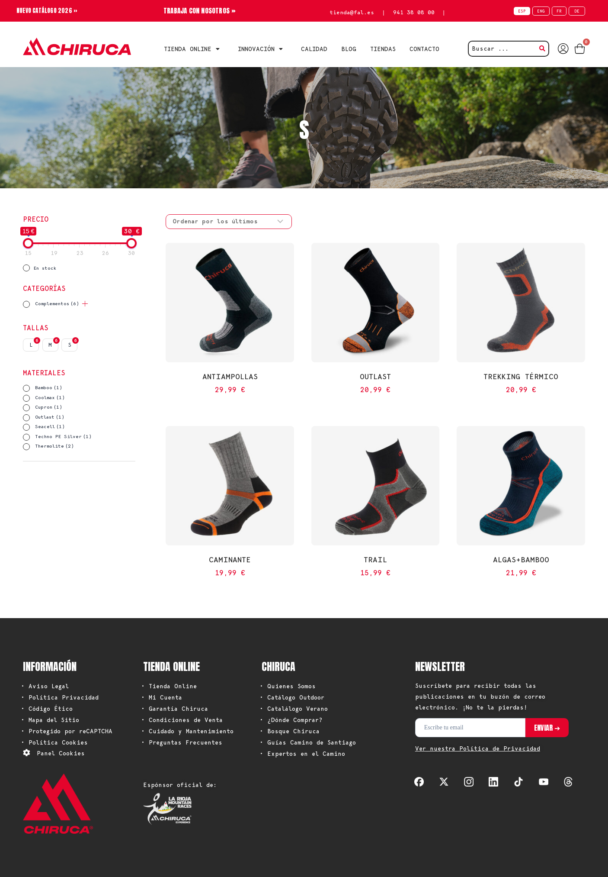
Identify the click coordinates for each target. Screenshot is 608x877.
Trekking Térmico (520, 376)
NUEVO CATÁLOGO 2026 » (49, 10)
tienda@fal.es (352, 12)
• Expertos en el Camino (302, 753)
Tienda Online (194, 49)
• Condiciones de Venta (182, 719)
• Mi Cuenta (161, 697)
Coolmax (50, 397)
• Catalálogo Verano (293, 708)
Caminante (230, 559)
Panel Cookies (61, 753)
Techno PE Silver (63, 436)
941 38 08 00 (414, 12)
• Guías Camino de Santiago (307, 742)
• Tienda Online (169, 686)
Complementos (57, 303)
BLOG (348, 48)
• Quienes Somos (287, 686)
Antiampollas (230, 376)
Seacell (50, 426)
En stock (45, 268)
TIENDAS (383, 48)
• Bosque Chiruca (289, 731)
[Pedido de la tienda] (229, 221)
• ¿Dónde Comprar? (291, 719)
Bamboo (48, 387)
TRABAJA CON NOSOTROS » (199, 11)
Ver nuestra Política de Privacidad (477, 748)
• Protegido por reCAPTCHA (66, 731)
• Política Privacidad (60, 697)
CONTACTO (424, 48)
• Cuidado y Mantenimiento (187, 731)
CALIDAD (314, 48)
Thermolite (54, 446)
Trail (375, 559)
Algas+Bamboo (521, 559)
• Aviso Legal (45, 686)
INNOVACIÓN (262, 49)
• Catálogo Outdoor (291, 697)
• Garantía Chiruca (174, 708)
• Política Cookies (54, 742)
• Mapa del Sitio (50, 719)
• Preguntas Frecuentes (181, 742)
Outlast (49, 417)
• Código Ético (47, 708)
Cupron (48, 407)
